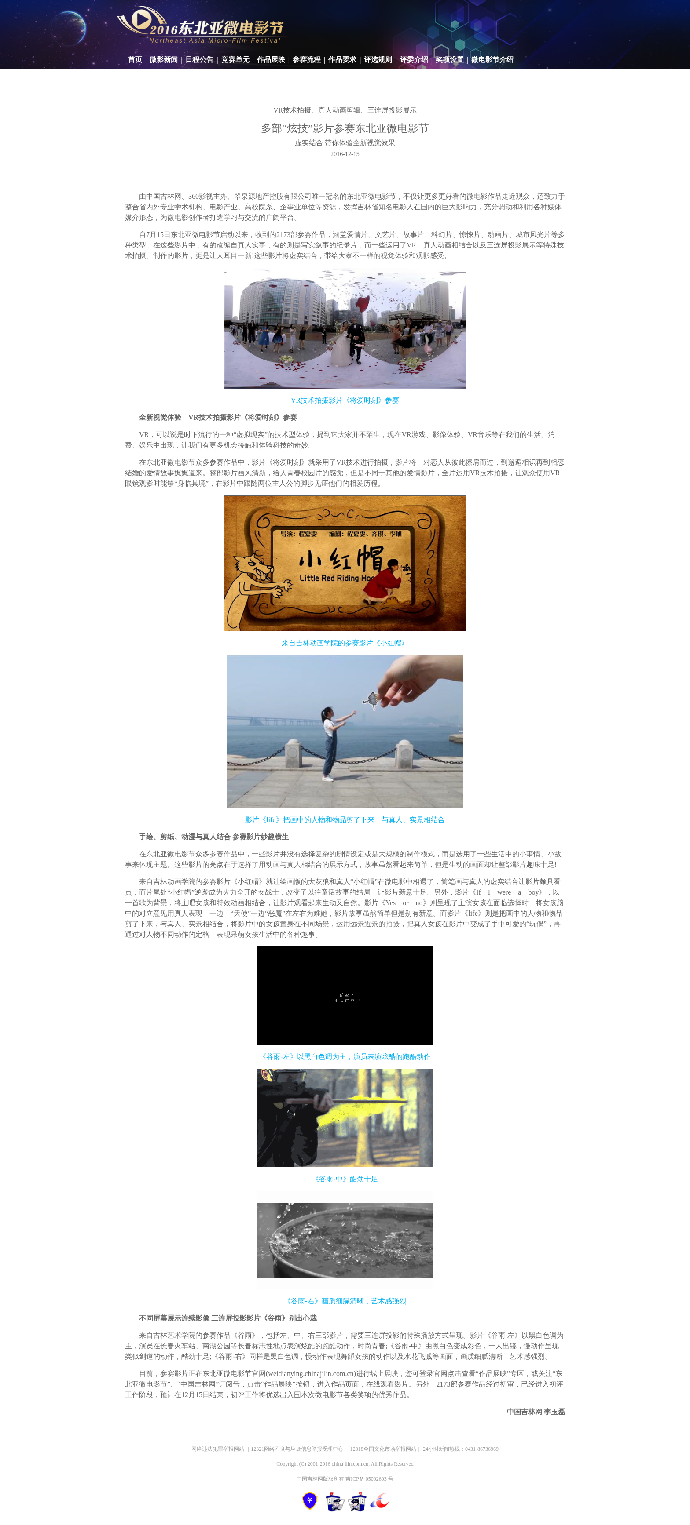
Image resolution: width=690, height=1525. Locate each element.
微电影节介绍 (492, 59)
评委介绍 (414, 59)
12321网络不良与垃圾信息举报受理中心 (297, 1449)
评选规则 (378, 59)
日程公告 (199, 59)
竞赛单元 (235, 59)
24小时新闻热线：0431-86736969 (461, 1449)
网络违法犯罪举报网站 (218, 1449)
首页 (135, 59)
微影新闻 (164, 59)
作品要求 (342, 59)
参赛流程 (307, 59)
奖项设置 (450, 59)
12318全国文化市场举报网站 (383, 1449)
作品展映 (271, 59)
